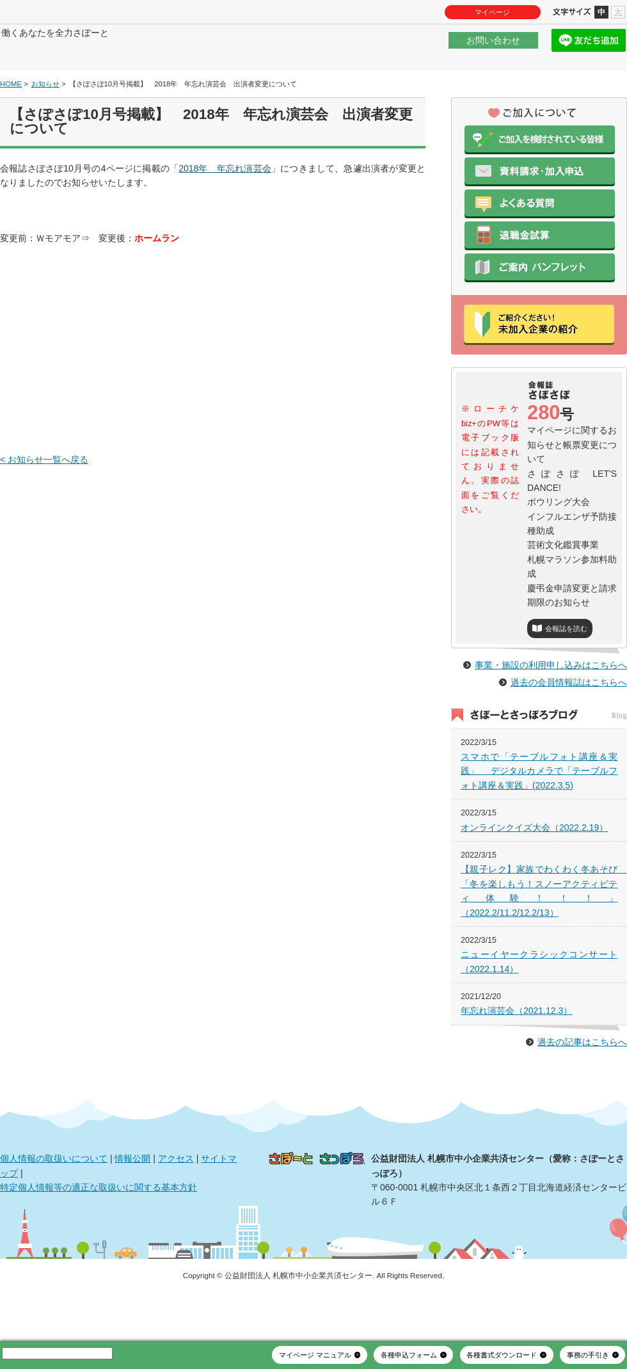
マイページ (492, 12)
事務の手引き (588, 1355)
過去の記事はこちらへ (582, 1080)
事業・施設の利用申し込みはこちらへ (551, 703)
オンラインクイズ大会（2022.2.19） (534, 866)
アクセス (176, 1197)
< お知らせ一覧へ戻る (44, 498)
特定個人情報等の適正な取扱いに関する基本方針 (98, 1226)
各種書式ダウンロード (501, 1355)
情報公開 (132, 1197)
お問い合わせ (493, 47)
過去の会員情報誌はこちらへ (569, 721)
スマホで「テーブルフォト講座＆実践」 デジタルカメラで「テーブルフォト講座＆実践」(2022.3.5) (539, 809)
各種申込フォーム (409, 1355)
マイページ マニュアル (315, 1355)
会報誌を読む (566, 667)
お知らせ (45, 122)
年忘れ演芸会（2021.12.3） (516, 1050)
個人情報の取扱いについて (53, 1197)
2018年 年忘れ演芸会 (225, 207)
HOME (11, 122)
